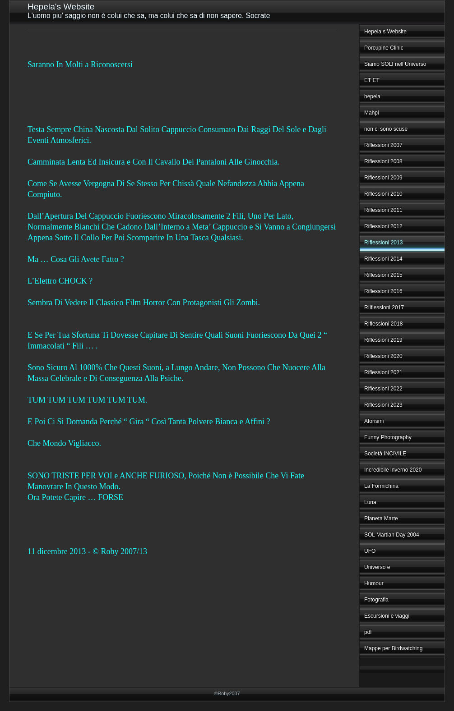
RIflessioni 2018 (383, 324)
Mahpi (371, 113)
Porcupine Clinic (383, 48)
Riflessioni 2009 (383, 177)
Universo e (377, 567)
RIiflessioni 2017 (384, 307)
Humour (374, 583)
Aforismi (374, 421)
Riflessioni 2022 (383, 388)
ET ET (372, 80)
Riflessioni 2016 (383, 291)
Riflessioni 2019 (383, 340)
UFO (369, 551)
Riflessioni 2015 (383, 275)
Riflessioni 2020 (383, 356)
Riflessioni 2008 (383, 161)
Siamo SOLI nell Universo (395, 64)
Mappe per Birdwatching (393, 648)
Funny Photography (388, 437)
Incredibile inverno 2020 (393, 470)
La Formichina (381, 486)
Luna (370, 502)
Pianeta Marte (381, 518)
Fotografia (376, 599)
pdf (368, 632)
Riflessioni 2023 (383, 405)
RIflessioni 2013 (383, 242)
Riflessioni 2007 (383, 145)
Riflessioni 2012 (383, 226)
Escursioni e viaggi (386, 616)
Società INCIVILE (385, 453)
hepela (372, 96)
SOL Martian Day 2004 (391, 535)
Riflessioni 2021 (383, 372)
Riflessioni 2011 (383, 210)
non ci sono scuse (386, 129)
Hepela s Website (385, 31)
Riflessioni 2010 (383, 194)
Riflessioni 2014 (383, 259)
